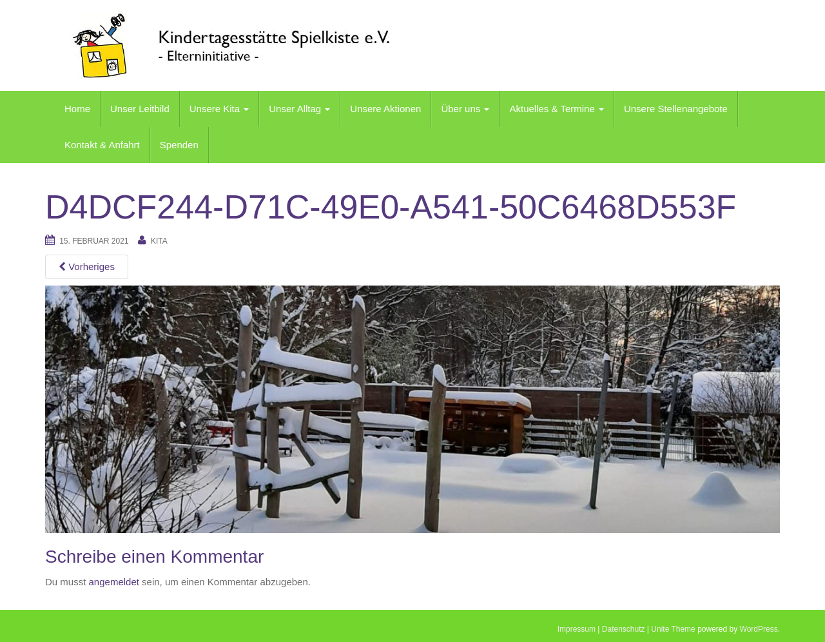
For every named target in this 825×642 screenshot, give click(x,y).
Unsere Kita (219, 108)
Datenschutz (623, 629)
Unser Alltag (299, 108)
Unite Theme (673, 629)
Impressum (577, 629)
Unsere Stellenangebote (676, 108)
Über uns (465, 108)
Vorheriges (87, 266)
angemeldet (114, 581)
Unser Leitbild (140, 108)
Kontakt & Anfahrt (102, 144)
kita (159, 241)
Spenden (179, 144)
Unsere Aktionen (385, 108)
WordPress (759, 629)
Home (77, 108)
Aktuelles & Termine (556, 108)
